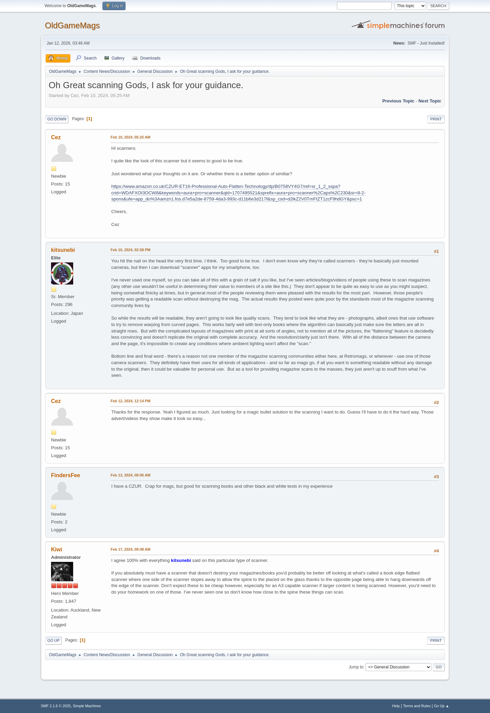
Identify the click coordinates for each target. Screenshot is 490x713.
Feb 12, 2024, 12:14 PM (130, 401)
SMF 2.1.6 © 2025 (56, 706)
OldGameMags (72, 25)
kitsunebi (63, 250)
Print (436, 119)
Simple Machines (87, 706)
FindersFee (65, 475)
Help (396, 706)
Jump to (356, 667)
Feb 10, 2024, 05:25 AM (130, 137)
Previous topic (398, 100)
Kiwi (56, 549)
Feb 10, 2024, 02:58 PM (130, 250)
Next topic (430, 100)
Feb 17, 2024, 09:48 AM (130, 549)
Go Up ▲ (441, 706)
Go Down (56, 119)
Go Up (53, 640)
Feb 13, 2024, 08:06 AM (130, 475)
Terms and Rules (417, 706)
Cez (56, 137)
